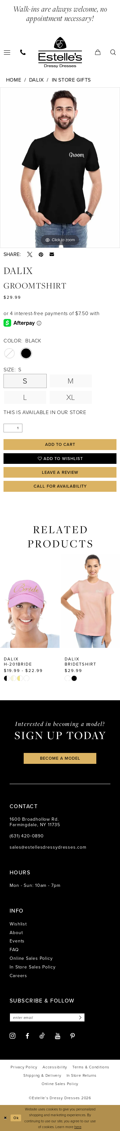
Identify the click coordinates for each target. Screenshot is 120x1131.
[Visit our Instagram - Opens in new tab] (12, 1035)
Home (13, 80)
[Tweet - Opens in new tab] (29, 254)
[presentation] (30, 601)
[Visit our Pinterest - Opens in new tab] (72, 1036)
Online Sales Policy (31, 958)
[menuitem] (23, 52)
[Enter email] (47, 1017)
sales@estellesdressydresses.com (48, 847)
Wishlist (18, 924)
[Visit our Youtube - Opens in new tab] (57, 1036)
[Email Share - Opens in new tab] (52, 254)
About (16, 932)
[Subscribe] (79, 1017)
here (77, 1126)
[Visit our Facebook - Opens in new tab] (27, 1036)
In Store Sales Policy (33, 967)
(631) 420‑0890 (27, 836)
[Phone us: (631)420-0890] (23, 52)
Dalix (36, 80)
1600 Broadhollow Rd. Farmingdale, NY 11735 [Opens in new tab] (35, 822)
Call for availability (60, 486)
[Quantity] (13, 428)
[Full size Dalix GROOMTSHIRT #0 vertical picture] (60, 168)
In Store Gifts (71, 80)
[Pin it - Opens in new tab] (41, 254)
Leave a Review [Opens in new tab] (60, 472)
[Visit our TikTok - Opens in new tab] (42, 1035)
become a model (60, 758)
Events (17, 941)
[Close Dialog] (5, 1118)
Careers (18, 975)
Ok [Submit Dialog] (16, 1117)
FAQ (14, 949)
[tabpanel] (60, 168)
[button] (98, 52)
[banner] (60, 52)
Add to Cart (60, 444)
